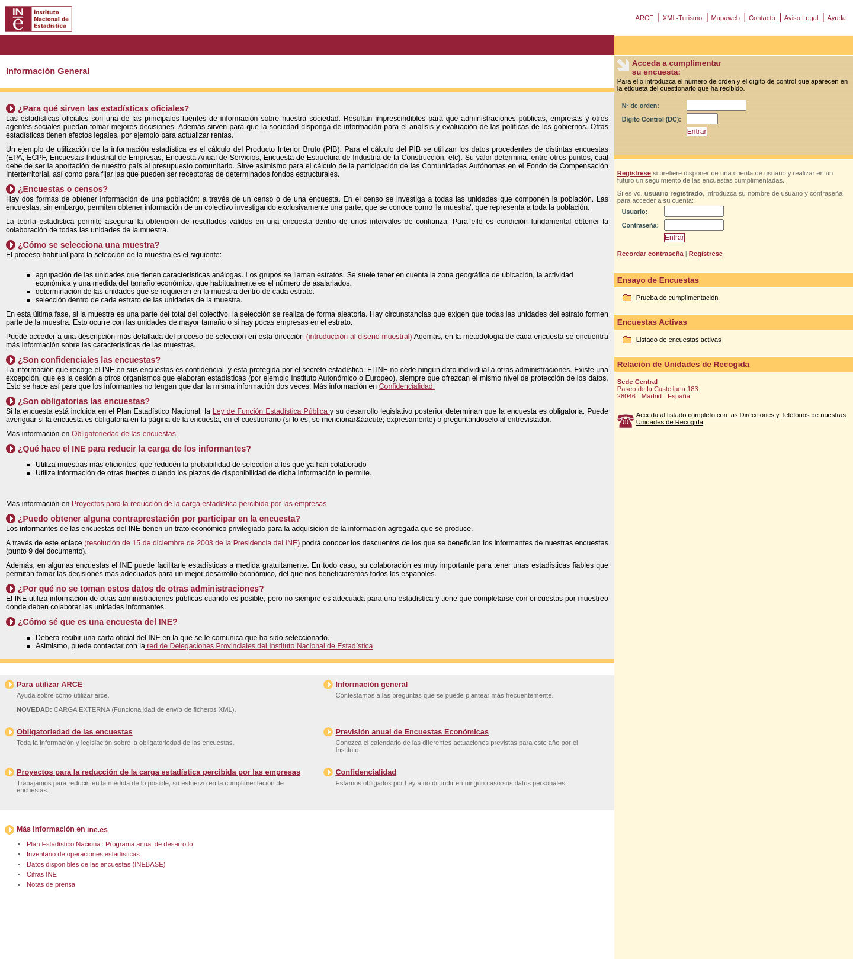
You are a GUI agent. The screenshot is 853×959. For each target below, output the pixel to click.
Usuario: (634, 211)
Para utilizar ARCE (49, 684)
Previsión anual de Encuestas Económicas (412, 731)
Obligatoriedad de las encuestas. (125, 434)
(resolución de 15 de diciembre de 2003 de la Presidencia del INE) (192, 543)
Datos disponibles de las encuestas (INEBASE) (96, 864)
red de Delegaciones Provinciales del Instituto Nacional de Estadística (259, 646)
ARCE (644, 17)
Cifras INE (42, 874)
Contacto (762, 17)
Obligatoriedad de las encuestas (75, 731)
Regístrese (634, 173)
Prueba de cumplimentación (677, 297)
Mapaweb (725, 17)
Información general (371, 684)
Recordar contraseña (650, 253)
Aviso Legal (801, 17)
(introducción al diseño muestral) (359, 337)
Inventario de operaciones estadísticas (83, 854)
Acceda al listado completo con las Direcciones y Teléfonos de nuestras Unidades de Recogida (741, 418)
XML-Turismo (683, 17)
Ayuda (836, 17)
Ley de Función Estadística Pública (271, 411)
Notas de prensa (51, 884)
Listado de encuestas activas (678, 339)
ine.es (97, 830)
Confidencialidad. (407, 386)
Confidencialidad (365, 772)
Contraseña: (640, 225)
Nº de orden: (640, 105)
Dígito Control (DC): (651, 119)
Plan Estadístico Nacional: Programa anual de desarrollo (110, 844)
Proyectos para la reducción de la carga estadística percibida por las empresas (199, 504)
